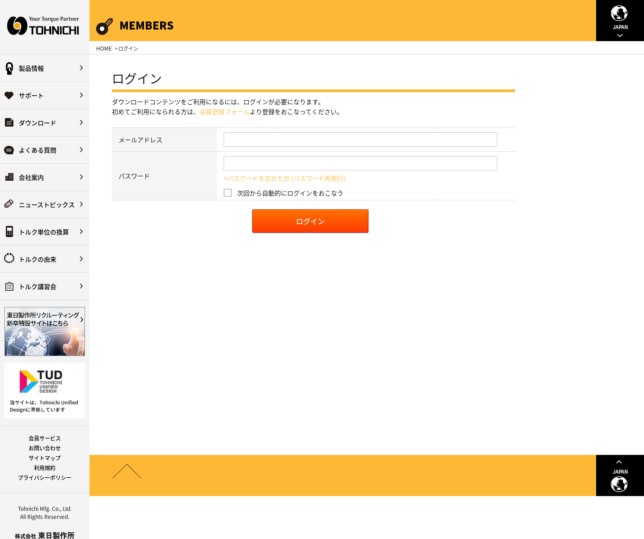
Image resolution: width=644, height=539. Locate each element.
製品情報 (31, 68)
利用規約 (44, 468)
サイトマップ (45, 458)
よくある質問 (37, 149)
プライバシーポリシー (45, 478)
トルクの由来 (37, 259)
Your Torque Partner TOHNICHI (44, 27)
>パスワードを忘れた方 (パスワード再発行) (285, 178)
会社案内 (31, 177)
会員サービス (45, 438)
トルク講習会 (37, 286)
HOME (104, 48)
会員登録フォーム (224, 111)
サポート (31, 95)
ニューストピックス (47, 204)
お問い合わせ (45, 448)
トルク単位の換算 (44, 231)
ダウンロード (37, 122)
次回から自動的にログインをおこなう (290, 192)
